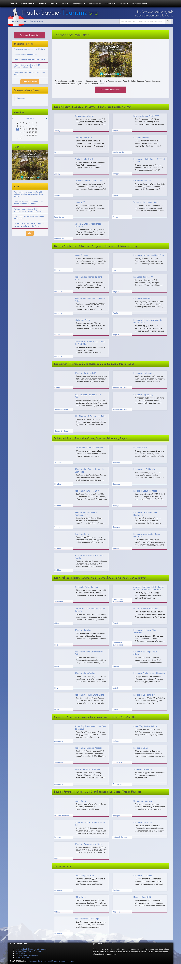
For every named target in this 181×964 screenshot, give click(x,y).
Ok (168, 21)
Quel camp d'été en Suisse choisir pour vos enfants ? (29, 217)
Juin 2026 (30, 118)
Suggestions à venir (29, 82)
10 (24, 129)
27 (33, 135)
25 (27, 135)
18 (27, 132)
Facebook (21, 98)
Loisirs (65, 3)
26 (30, 135)
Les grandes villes (139, 3)
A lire (30, 233)
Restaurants (95, 3)
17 (24, 132)
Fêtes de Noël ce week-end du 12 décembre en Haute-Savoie (27, 66)
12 (30, 129)
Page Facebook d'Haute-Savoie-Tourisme (32, 949)
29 (17, 138)
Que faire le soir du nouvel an (25, 54)
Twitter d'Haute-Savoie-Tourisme (28, 951)
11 (27, 129)
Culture (53, 3)
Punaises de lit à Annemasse (27, 955)
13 (33, 129)
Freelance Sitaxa (35, 961)
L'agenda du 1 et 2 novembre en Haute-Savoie (29, 73)
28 (36, 135)
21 (36, 132)
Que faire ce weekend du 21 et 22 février (30, 49)
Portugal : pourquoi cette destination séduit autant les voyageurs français (28, 210)
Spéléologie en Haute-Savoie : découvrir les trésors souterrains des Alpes (29, 225)
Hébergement (79, 3)
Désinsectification (22, 957)
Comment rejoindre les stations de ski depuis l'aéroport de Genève (28, 203)
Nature (42, 3)
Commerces (110, 3)
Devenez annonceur (66, 961)
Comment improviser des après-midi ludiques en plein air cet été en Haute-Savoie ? (29, 194)
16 (20, 132)
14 (36, 129)
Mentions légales (50, 961)
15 (17, 132)
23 (20, 135)
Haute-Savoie (60, 12)
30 (20, 138)
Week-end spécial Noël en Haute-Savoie (29, 60)
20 (33, 132)
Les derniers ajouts (23, 953)
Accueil (13, 3)
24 (24, 135)
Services (124, 3)
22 (17, 135)
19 (30, 132)
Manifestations (27, 3)
